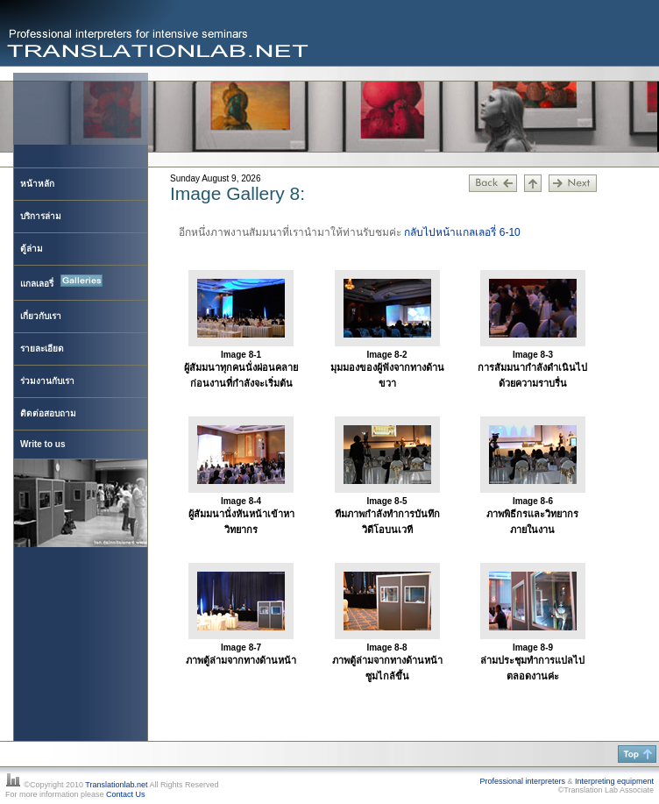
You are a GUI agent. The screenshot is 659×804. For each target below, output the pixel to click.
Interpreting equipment (614, 781)
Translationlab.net (116, 784)
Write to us (42, 444)
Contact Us (125, 794)
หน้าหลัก (37, 184)
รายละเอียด (42, 348)
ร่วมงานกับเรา (47, 381)
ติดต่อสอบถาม (48, 413)
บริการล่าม (40, 216)
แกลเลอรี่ (61, 281)
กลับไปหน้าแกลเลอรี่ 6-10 (462, 232)
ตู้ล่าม (31, 248)
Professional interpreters (522, 781)
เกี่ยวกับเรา (40, 316)
